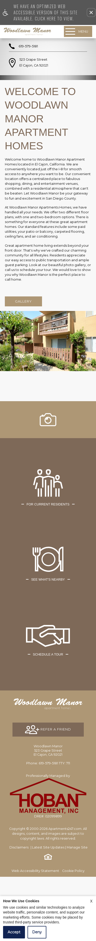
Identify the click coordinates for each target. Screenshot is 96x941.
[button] (91, 12)
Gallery (23, 301)
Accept (14, 932)
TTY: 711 (48, 827)
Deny (37, 932)
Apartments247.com (64, 893)
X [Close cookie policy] (91, 901)
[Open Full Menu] (78, 31)
